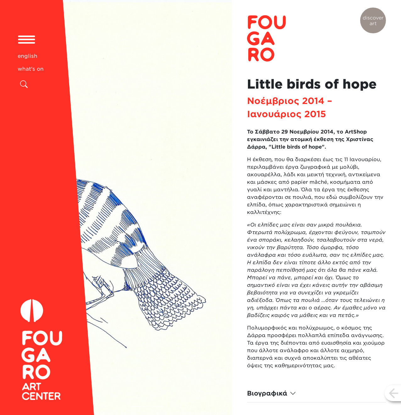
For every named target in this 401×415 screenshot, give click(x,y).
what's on (31, 69)
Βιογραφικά (267, 393)
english (27, 56)
